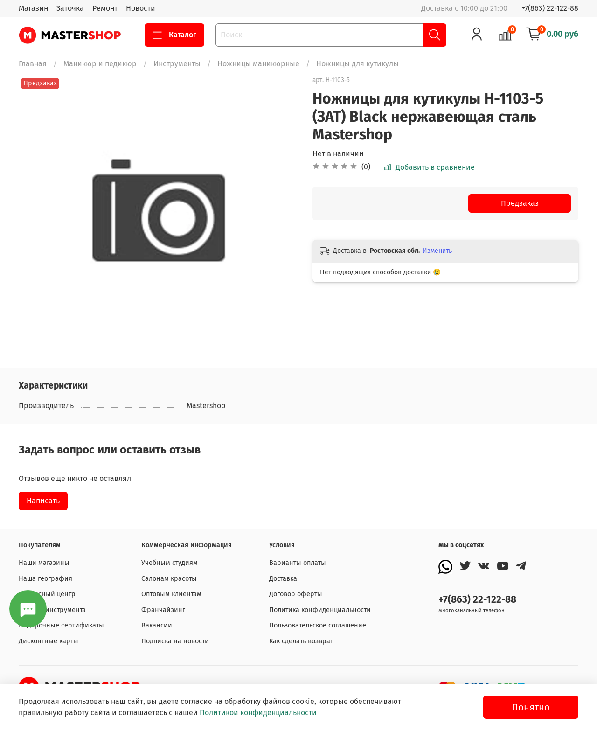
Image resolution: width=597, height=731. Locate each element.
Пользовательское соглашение (317, 625)
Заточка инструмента (52, 610)
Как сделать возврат (301, 641)
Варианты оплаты (297, 563)
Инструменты (177, 63)
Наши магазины (44, 563)
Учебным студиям (169, 563)
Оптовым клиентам (171, 594)
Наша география (45, 579)
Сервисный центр (47, 594)
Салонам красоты (169, 579)
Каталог (174, 35)
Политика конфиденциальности (320, 610)
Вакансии (156, 625)
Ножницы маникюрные (258, 63)
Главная (33, 63)
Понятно (531, 707)
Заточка (70, 8)
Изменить (437, 251)
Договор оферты (295, 594)
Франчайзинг (163, 610)
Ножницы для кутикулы (357, 63)
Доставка (283, 579)
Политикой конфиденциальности (258, 712)
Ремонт (105, 8)
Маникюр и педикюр (100, 63)
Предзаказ (520, 203)
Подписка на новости (175, 641)
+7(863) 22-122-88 (549, 8)
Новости (140, 8)
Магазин (33, 8)
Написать (43, 500)
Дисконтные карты (48, 641)
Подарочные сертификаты (61, 625)
